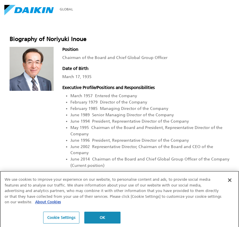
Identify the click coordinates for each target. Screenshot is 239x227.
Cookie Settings (61, 218)
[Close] (229, 181)
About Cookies (48, 203)
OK (102, 218)
